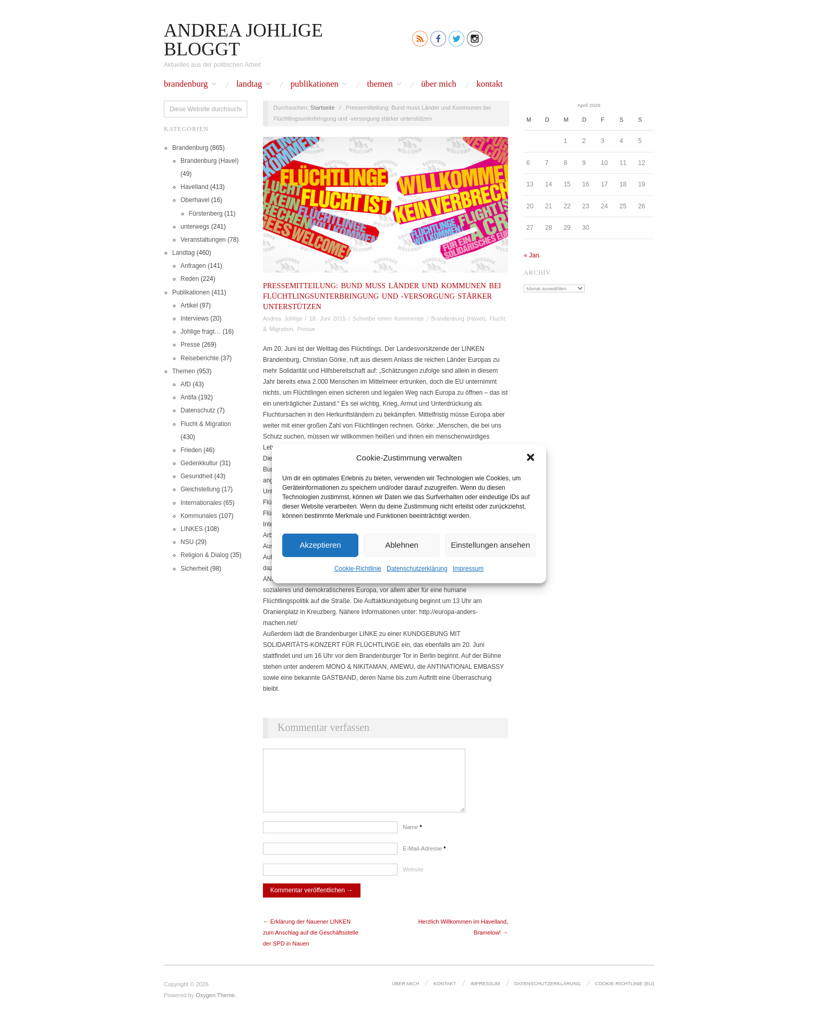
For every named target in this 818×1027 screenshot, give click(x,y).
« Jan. (532, 255)
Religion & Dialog (204, 555)
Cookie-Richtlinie (357, 568)
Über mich (438, 84)
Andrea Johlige (282, 318)
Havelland (194, 187)
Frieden (191, 450)
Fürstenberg (206, 213)
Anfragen (193, 265)
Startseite (322, 107)
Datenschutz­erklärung (417, 568)
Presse (190, 344)
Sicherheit (194, 568)
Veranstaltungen (203, 239)
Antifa (189, 397)
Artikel (189, 305)
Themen (379, 84)
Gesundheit (196, 476)
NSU (187, 542)
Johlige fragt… (201, 331)
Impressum (468, 568)
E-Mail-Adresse (424, 859)
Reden (190, 278)
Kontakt (489, 84)
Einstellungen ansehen (490, 544)
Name (412, 837)
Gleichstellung (200, 489)
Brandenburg (186, 84)
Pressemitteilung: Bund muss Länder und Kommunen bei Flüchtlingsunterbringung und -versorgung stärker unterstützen (382, 296)
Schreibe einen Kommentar (388, 318)
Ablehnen (401, 544)
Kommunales (199, 516)
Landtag (249, 84)
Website (413, 880)
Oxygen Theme (215, 1005)
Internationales (201, 502)
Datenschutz (198, 410)
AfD (186, 384)
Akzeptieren (320, 544)
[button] (530, 457)
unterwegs (195, 226)
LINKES (192, 529)
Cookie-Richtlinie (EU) (625, 993)
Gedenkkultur (199, 463)
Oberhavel (195, 200)
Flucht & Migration (206, 424)
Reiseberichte (200, 358)
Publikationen (315, 84)
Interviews (195, 318)
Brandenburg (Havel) (209, 160)
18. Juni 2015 (327, 318)
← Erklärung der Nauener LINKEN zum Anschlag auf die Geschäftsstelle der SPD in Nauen (310, 943)
